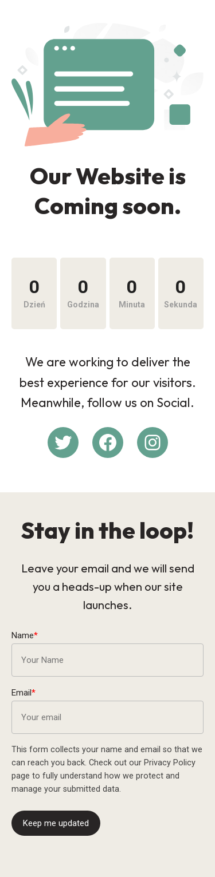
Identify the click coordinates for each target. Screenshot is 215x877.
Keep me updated (56, 823)
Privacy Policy (170, 763)
